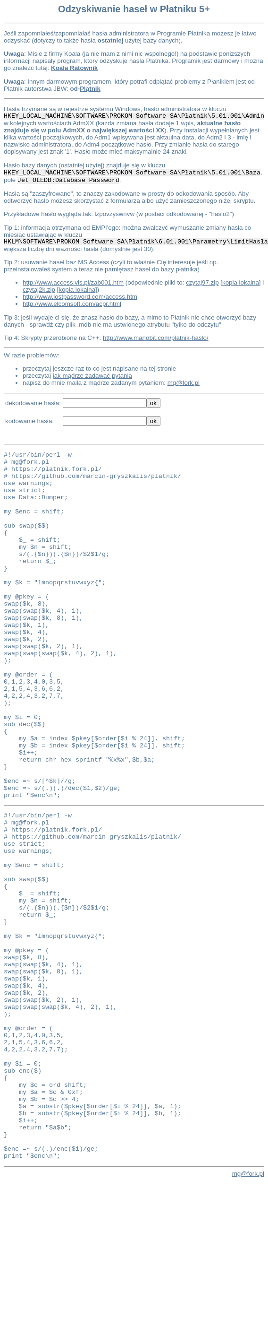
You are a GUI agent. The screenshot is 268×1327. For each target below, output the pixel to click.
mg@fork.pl (184, 382)
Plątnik (90, 88)
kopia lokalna (240, 282)
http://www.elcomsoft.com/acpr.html (72, 303)
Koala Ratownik (74, 67)
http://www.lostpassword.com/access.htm (80, 296)
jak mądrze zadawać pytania (92, 375)
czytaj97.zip (202, 282)
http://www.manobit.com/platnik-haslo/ (156, 337)
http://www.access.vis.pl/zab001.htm (73, 282)
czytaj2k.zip (39, 289)
